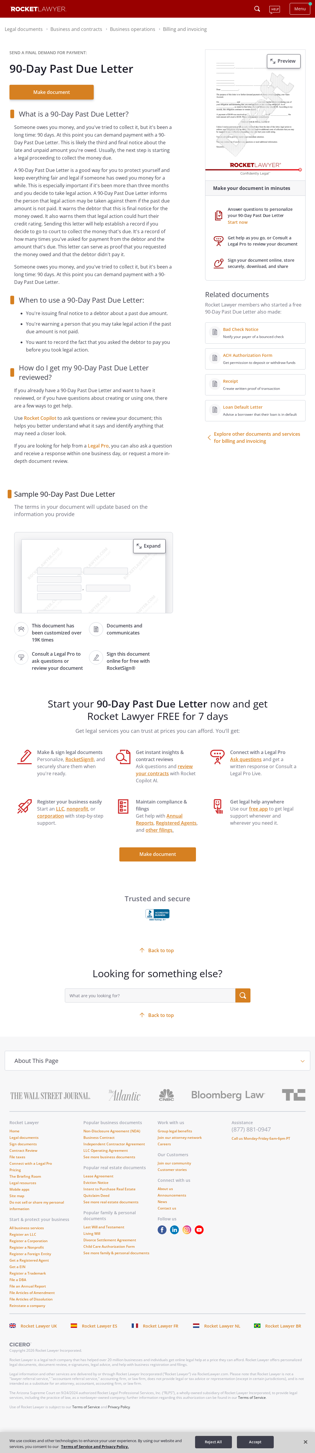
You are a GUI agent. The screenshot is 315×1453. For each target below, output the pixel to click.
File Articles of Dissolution (31, 1299)
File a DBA (17, 1279)
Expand (152, 546)
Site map (16, 1195)
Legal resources (22, 1182)
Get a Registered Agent (29, 1260)
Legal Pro (98, 446)
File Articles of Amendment (32, 1292)
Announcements (172, 1195)
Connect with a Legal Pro (30, 1163)
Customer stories (172, 1169)
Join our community (174, 1163)
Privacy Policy (119, 1406)
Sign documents (23, 1144)
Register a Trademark (27, 1273)
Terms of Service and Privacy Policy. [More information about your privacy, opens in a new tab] (95, 1446)
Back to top (161, 1015)
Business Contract (99, 1137)
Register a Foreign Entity (30, 1253)
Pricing (15, 1169)
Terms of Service (252, 1397)
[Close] (305, 1441)
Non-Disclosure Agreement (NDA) (111, 1131)
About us (165, 1188)
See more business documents (109, 1156)
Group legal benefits (175, 1131)
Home (14, 1131)
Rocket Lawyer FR (160, 1326)
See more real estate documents (110, 1202)
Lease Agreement (98, 1176)
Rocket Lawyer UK (39, 1326)
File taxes (17, 1156)
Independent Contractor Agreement (114, 1144)
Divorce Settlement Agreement (109, 1239)
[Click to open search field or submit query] (257, 9)
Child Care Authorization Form (109, 1246)
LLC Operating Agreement (105, 1150)
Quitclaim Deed (96, 1195)
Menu (300, 8)
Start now (238, 222)
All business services (26, 1227)
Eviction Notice (95, 1182)
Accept (255, 1441)
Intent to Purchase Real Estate (109, 1189)
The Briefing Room (25, 1176)
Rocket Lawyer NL (222, 1326)
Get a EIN (17, 1266)
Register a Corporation (28, 1240)
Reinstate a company (27, 1305)
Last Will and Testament (103, 1227)
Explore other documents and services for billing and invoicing (257, 437)
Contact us (167, 1208)
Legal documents (24, 1137)
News (162, 1201)
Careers (164, 1144)
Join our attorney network (180, 1137)
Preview (287, 61)
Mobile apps (19, 1189)
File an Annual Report (27, 1286)
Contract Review (23, 1150)
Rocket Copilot (40, 418)
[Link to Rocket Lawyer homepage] (38, 10)
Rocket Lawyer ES (99, 1326)
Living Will (91, 1233)
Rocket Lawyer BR (283, 1326)
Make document (51, 92)
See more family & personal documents (116, 1252)
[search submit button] (242, 995)
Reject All (213, 1441)
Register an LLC (22, 1234)
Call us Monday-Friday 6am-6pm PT (261, 1138)
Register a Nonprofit (26, 1247)
